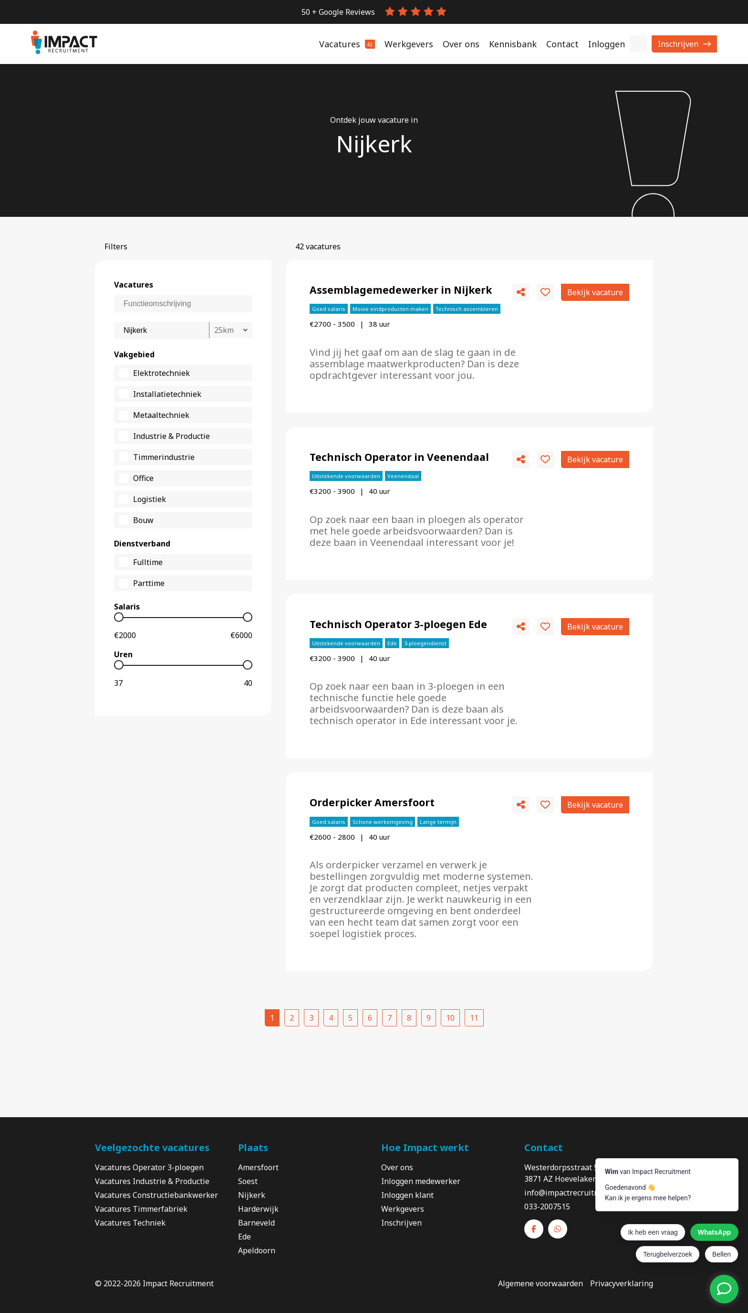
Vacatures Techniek (130, 1222)
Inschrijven (678, 44)
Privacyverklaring (621, 1283)
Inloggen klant (407, 1195)
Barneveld (256, 1222)
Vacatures (114, 1209)
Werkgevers (402, 1209)
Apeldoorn (256, 1250)
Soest (248, 1181)
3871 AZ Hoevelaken (560, 1179)
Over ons (397, 1167)
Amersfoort (258, 1167)
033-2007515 (547, 1206)
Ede (244, 1236)
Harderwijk (258, 1209)
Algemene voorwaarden (540, 1283)
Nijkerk (251, 1195)
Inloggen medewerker (420, 1181)
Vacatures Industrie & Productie (152, 1181)
